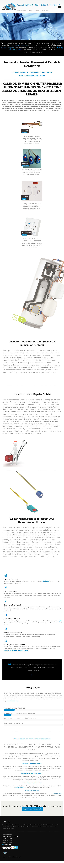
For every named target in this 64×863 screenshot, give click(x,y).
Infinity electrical (21, 10)
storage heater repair (33, 10)
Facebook (3, 850)
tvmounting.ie (57, 796)
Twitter (6, 850)
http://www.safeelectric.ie (32, 811)
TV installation (44, 10)
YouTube (9, 850)
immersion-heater (8, 847)
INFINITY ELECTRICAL (13, 703)
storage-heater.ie (21, 45)
